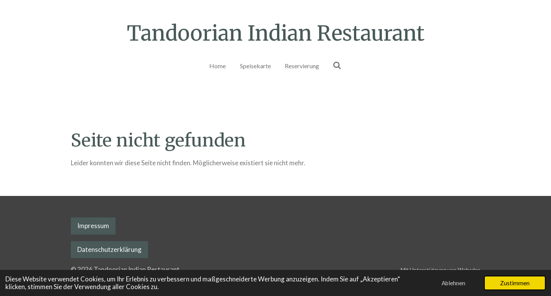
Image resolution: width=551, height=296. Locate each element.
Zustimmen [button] (515, 283)
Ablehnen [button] (453, 283)
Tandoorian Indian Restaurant (276, 33)
